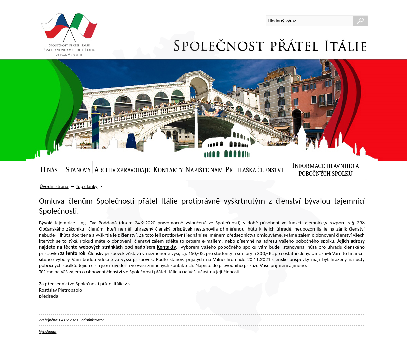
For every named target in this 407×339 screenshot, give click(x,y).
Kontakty (168, 169)
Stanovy (78, 169)
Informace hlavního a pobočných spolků (326, 169)
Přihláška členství (254, 169)
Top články (87, 186)
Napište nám (204, 169)
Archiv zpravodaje (122, 169)
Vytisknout (47, 331)
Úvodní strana (54, 186)
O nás (49, 169)
